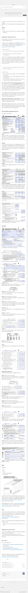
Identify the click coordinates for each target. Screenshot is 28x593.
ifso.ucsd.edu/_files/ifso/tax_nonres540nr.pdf (10, 548)
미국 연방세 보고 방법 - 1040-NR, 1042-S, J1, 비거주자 (8, 565)
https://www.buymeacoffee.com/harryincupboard (10, 556)
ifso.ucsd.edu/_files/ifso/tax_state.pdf (16, 549)
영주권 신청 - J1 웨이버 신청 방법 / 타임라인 (7, 566)
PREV (11, 582)
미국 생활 (5, 562)
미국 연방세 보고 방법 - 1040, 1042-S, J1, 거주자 (7, 567)
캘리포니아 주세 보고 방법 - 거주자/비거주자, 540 (13, 13)
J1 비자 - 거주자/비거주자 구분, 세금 (6, 564)
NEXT (15, 582)
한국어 (3, 562)
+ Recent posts (2, 587)
